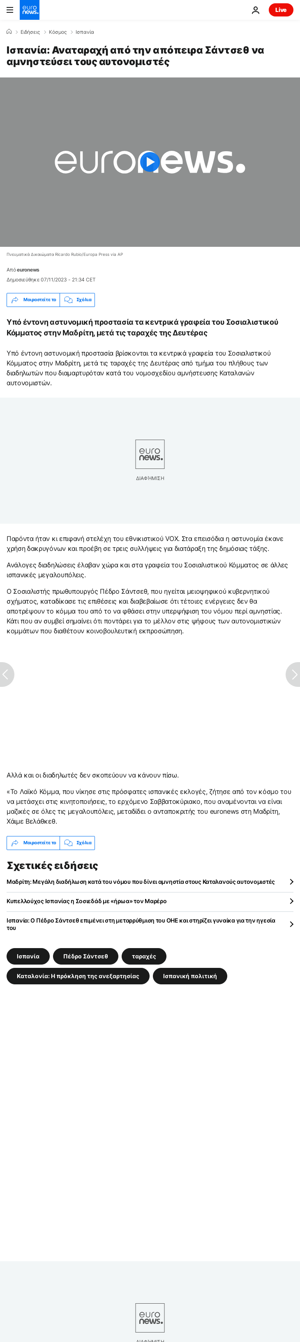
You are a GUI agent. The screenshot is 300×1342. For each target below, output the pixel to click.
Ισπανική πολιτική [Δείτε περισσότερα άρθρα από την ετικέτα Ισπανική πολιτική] (190, 975)
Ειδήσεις (30, 32)
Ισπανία (85, 32)
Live (281, 9)
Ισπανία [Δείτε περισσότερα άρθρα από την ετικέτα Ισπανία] (28, 955)
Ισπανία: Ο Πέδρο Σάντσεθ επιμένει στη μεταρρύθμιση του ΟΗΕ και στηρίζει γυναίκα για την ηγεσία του (141, 924)
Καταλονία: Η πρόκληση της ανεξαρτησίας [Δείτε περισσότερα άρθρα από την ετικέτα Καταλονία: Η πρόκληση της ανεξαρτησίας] (78, 975)
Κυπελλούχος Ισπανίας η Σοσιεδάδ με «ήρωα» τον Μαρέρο (86, 900)
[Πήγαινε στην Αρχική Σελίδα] (29, 10)
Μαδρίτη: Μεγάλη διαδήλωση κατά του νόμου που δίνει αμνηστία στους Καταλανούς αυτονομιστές (141, 881)
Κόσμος (58, 32)
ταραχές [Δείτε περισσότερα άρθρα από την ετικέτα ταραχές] (144, 955)
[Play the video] (150, 162)
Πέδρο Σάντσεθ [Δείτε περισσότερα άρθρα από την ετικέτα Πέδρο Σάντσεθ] (85, 955)
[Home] (9, 32)
